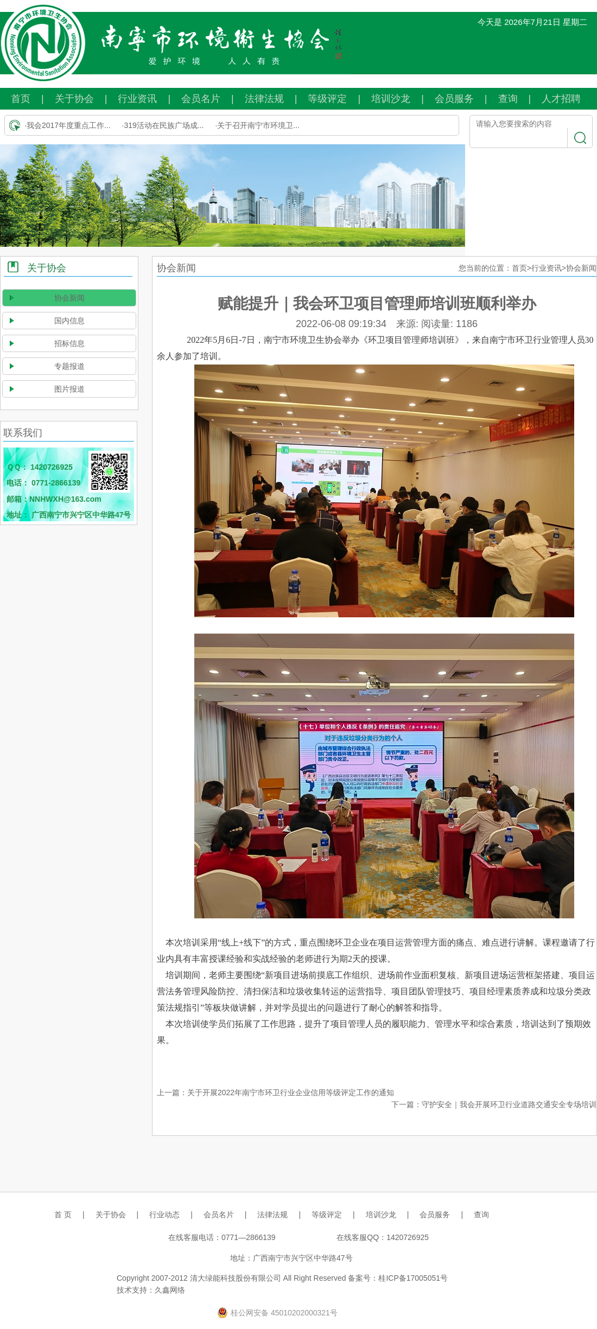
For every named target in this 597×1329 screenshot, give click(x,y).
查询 (508, 98)
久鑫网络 (170, 1290)
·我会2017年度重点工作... (67, 125)
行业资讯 (137, 98)
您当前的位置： (485, 268)
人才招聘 (561, 98)
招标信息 (69, 343)
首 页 (63, 1214)
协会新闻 (69, 297)
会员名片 (200, 98)
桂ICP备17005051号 (413, 1278)
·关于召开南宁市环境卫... (257, 125)
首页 (20, 98)
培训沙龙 (390, 98)
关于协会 (74, 98)
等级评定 (327, 98)
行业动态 (164, 1214)
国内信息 (69, 320)
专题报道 (69, 366)
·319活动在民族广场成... (163, 125)
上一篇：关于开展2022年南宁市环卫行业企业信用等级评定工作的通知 (275, 1092)
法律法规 (264, 98)
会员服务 (454, 98)
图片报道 (69, 389)
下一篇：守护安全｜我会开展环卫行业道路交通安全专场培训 (493, 1104)
